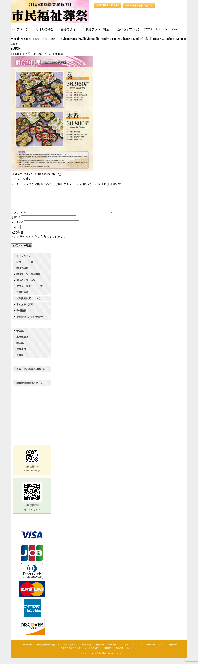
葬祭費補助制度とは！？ (29, 388)
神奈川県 (21, 354)
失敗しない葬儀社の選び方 (30, 374)
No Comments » (54, 53)
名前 (15, 223)
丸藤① (15, 48)
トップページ (23, 261)
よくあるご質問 (24, 310)
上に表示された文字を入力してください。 (39, 242)
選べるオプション (25, 286)
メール (17, 228)
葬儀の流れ (22, 274)
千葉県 (20, 336)
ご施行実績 (22, 298)
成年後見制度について (28, 304)
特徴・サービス (24, 267)
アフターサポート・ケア (29, 292)
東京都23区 (22, 342)
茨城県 (20, 360)
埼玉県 (20, 348)
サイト (15, 233)
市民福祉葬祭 (100, 659)
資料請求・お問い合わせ (29, 322)
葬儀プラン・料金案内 (28, 280)
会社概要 (21, 316)
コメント (18, 218)
